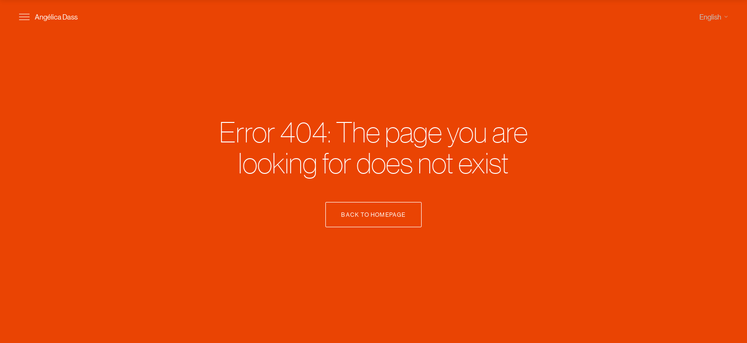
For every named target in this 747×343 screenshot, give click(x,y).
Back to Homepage (373, 214)
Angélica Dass (56, 16)
